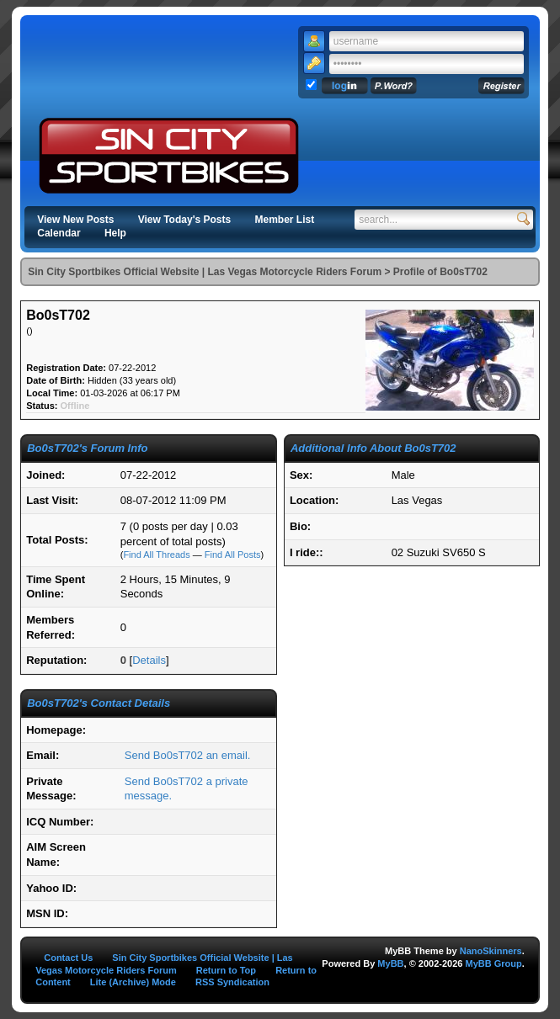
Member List (285, 220)
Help (115, 233)
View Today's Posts (184, 220)
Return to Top (226, 970)
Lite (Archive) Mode (133, 982)
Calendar (58, 233)
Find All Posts (233, 554)
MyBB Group (493, 963)
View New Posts (75, 220)
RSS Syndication (232, 982)
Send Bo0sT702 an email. (188, 755)
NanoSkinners (491, 951)
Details (149, 660)
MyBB (390, 963)
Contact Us (68, 958)
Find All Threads (156, 554)
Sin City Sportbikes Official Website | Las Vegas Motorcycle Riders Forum (204, 272)
